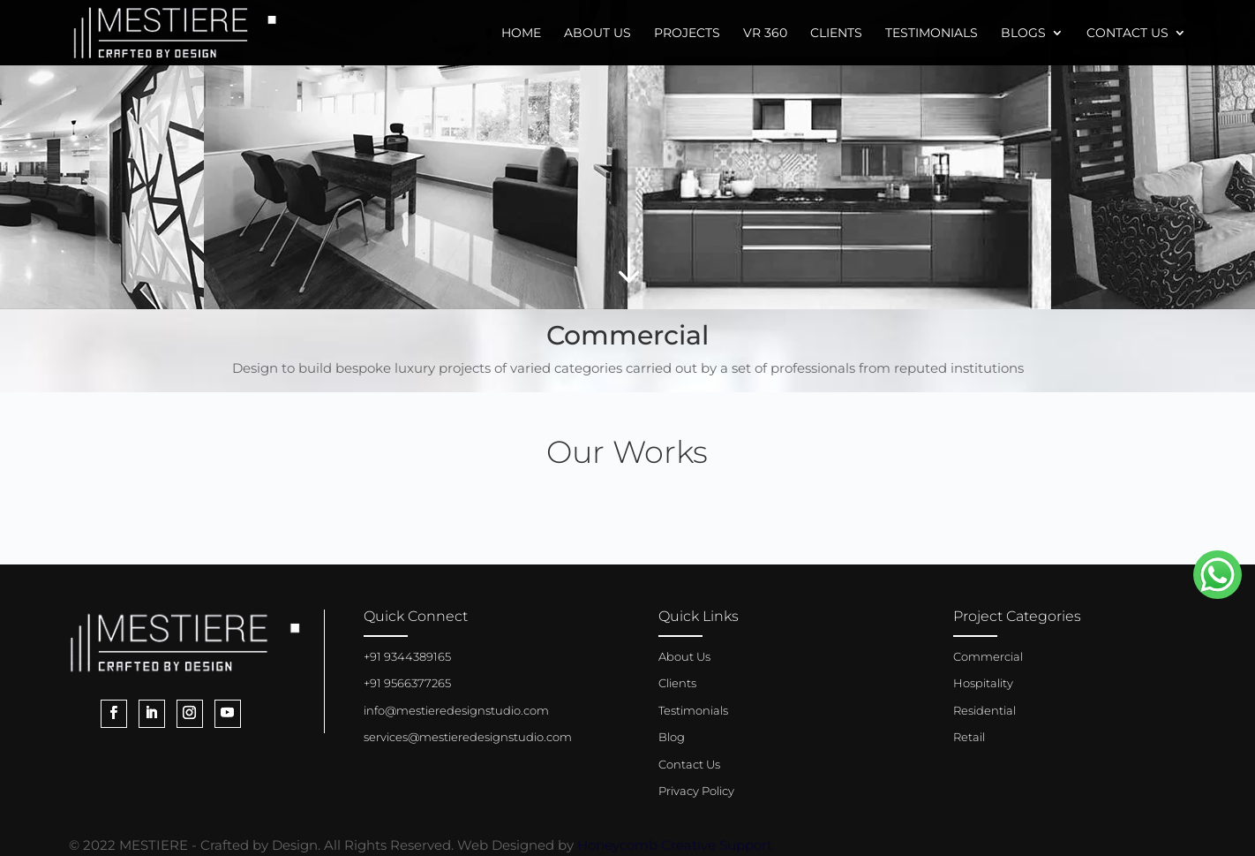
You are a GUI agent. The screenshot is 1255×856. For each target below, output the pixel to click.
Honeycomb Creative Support (674, 845)
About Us (597, 34)
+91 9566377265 (407, 683)
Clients (836, 34)
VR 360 (765, 34)
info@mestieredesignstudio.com (456, 710)
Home (521, 34)
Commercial (988, 656)
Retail (969, 737)
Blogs (1023, 34)
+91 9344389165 (407, 656)
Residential (984, 710)
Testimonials (931, 34)
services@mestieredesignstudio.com (468, 737)
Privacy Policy (696, 791)
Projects (687, 34)
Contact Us (1127, 34)
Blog (671, 737)
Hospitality (983, 683)
